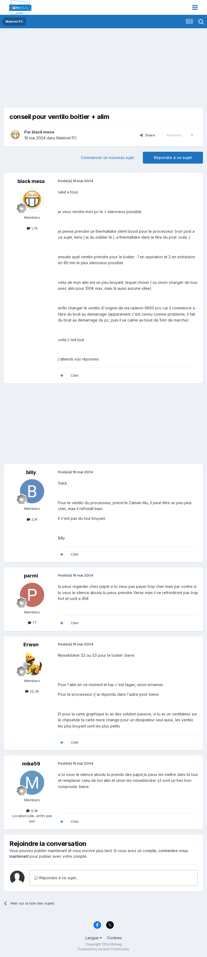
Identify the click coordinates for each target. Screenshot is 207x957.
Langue (93, 937)
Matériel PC (66, 138)
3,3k (32, 810)
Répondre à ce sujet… (56, 877)
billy (31, 472)
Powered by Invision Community (103, 949)
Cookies (114, 937)
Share (147, 135)
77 (32, 622)
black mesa (43, 132)
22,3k (32, 691)
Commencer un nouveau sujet (107, 157)
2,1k (32, 519)
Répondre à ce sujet (173, 157)
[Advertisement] (67, 70)
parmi (31, 575)
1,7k (32, 228)
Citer (75, 375)
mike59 (31, 764)
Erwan (31, 644)
